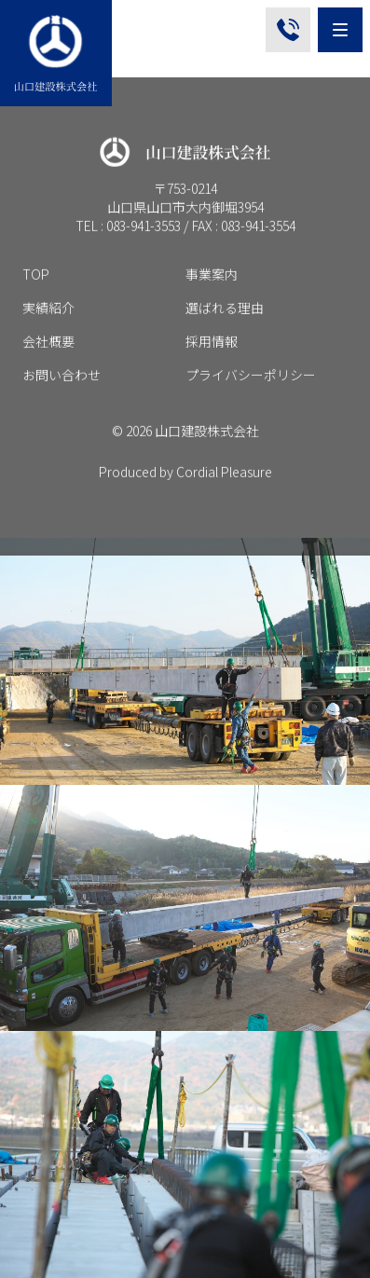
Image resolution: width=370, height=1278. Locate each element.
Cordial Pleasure (224, 479)
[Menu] (340, 29)
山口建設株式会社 (207, 438)
